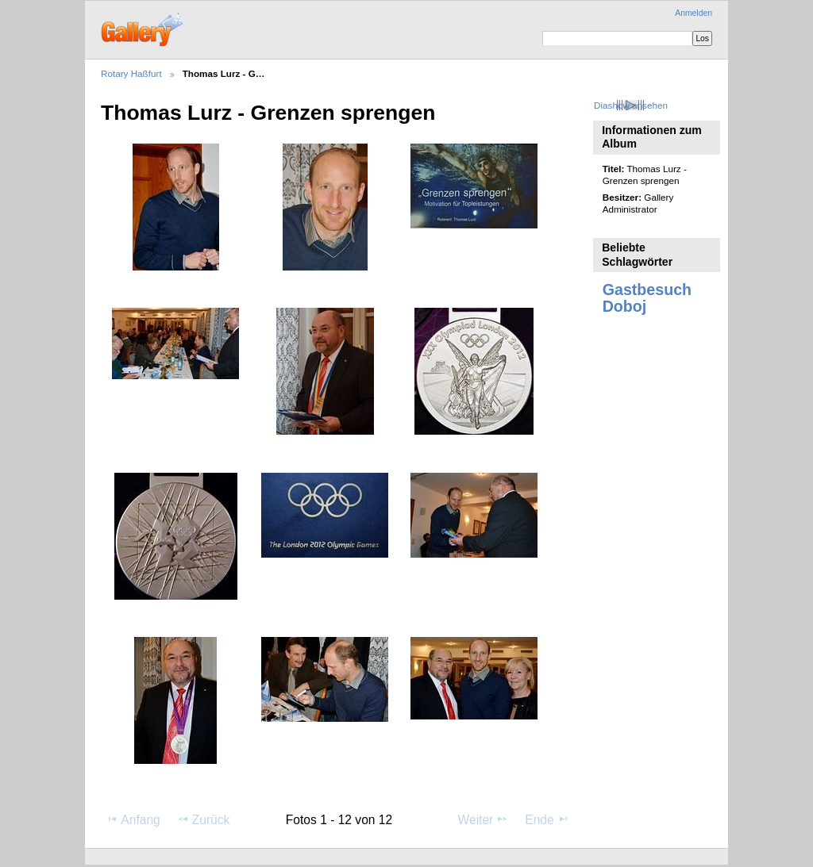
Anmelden (693, 13)
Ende (547, 819)
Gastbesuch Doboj (647, 298)
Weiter (483, 819)
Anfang (133, 819)
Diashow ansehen (631, 105)
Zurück (203, 819)
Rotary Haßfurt (131, 73)
